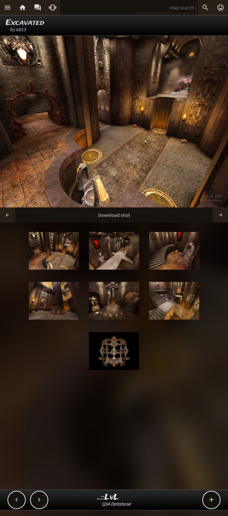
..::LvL (108, 497)
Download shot (114, 215)
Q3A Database (116, 504)
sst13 (21, 29)
